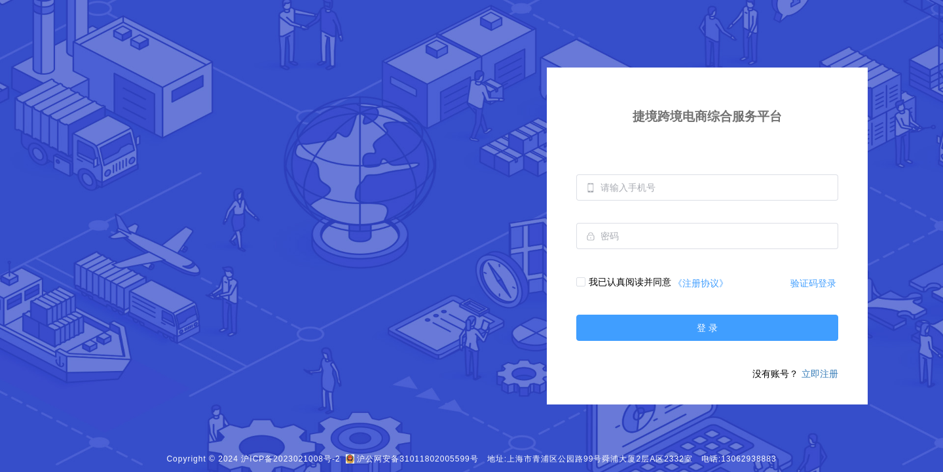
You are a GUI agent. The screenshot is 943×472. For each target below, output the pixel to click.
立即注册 (820, 373)
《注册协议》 (700, 283)
